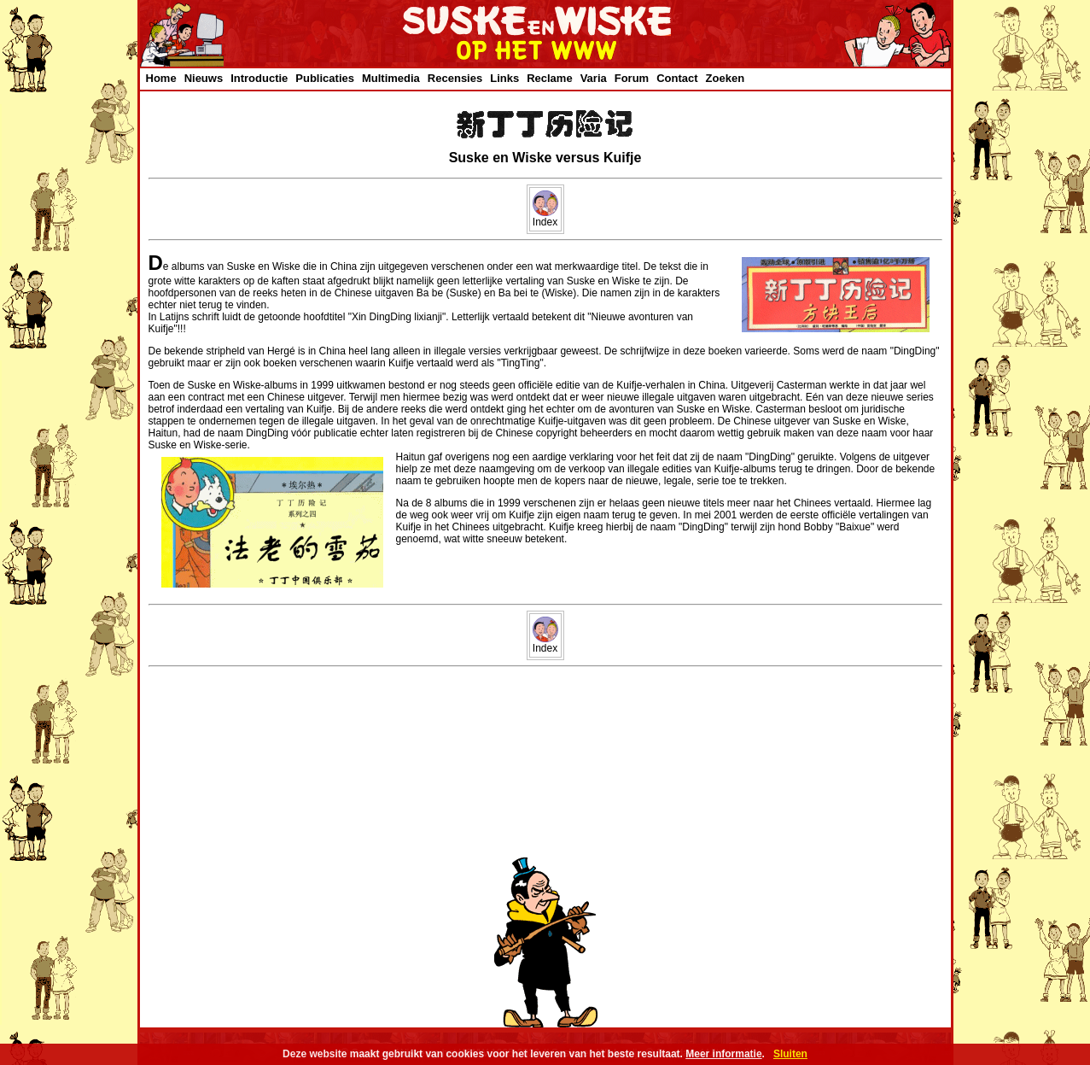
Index (545, 217)
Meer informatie (723, 1054)
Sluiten (790, 1054)
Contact (676, 78)
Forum (632, 78)
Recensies (455, 78)
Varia (593, 78)
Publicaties (324, 78)
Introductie (259, 78)
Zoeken (725, 78)
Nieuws (204, 78)
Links (504, 78)
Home (161, 78)
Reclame (549, 78)
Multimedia (391, 78)
